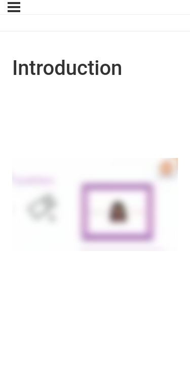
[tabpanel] (95, 206)
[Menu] (14, 7)
